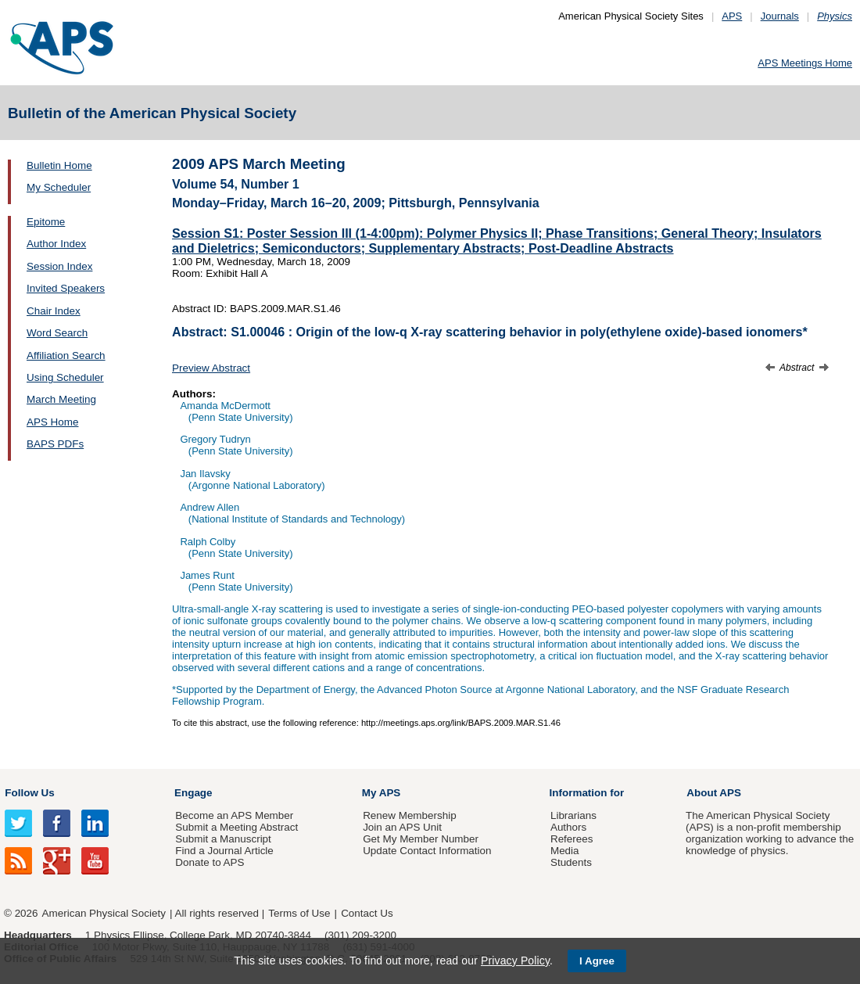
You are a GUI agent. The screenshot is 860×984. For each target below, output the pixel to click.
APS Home (52, 422)
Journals (780, 16)
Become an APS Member (234, 815)
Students (571, 862)
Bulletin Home (59, 165)
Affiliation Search (66, 355)
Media (564, 851)
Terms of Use (299, 913)
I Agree (597, 961)
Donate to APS (209, 862)
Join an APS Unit (402, 827)
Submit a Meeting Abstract (236, 827)
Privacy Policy (515, 960)
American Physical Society (104, 913)
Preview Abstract (211, 368)
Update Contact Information (427, 851)
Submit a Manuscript (223, 839)
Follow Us (29, 793)
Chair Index (54, 311)
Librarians (573, 815)
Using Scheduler (65, 377)
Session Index (59, 266)
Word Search (57, 333)
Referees (571, 839)
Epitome (46, 222)
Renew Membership (410, 815)
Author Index (56, 244)
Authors (568, 827)
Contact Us (366, 913)
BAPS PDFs (55, 444)
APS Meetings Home (805, 63)
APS (732, 16)
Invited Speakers (66, 288)
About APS (713, 793)
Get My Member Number (420, 839)
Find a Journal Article (224, 851)
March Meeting (61, 399)
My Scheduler (59, 187)
